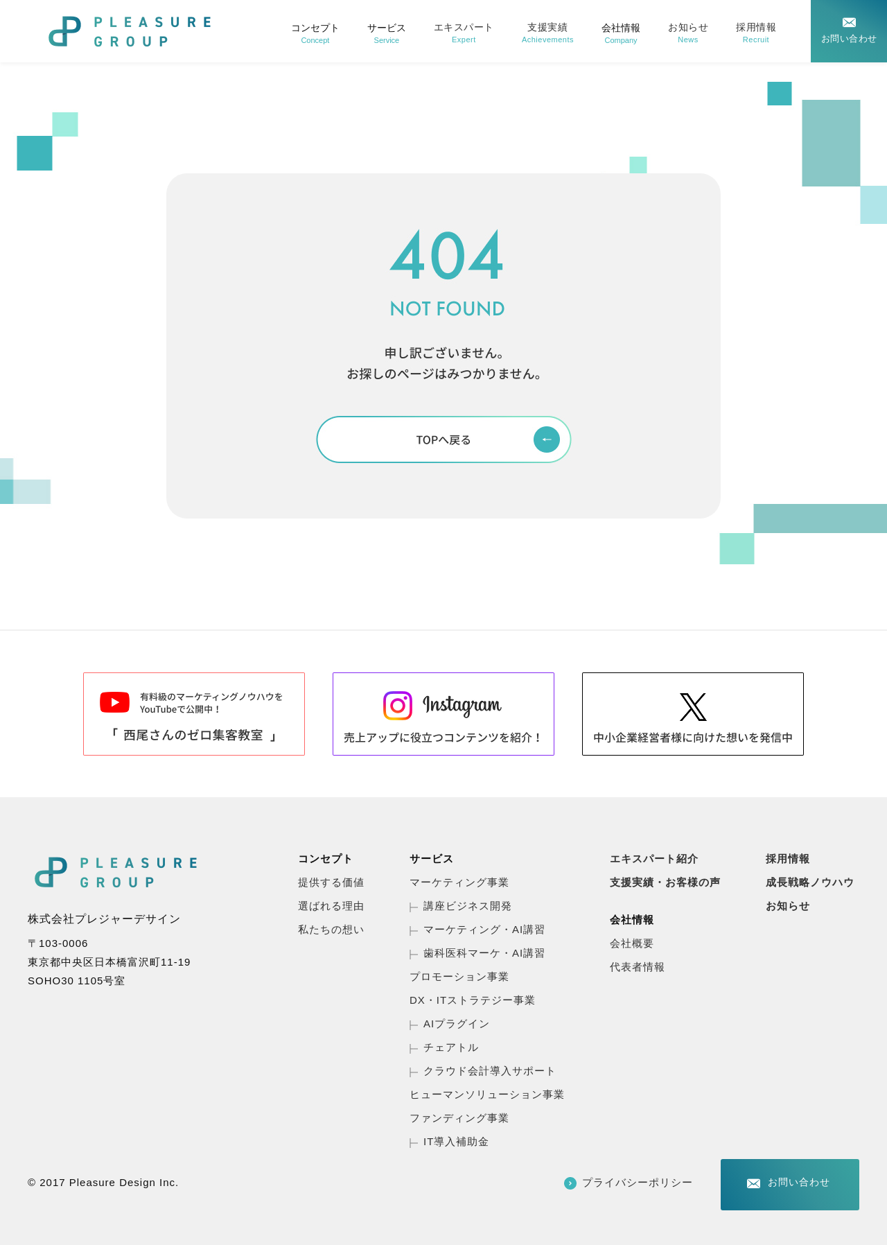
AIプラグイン (456, 1023)
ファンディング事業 (459, 1118)
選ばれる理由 (331, 906)
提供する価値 (331, 882)
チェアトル (451, 1047)
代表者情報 (637, 967)
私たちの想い (331, 929)
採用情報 (756, 32)
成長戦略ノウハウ (810, 882)
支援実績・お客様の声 (665, 882)
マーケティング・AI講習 (484, 929)
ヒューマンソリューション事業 (487, 1094)
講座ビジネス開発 (467, 906)
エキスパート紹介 (654, 858)
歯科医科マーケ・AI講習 (484, 953)
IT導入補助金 (456, 1141)
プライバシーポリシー (637, 1182)
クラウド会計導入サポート (489, 1071)
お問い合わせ (849, 38)
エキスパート (464, 32)
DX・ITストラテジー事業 (473, 1000)
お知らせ (688, 32)
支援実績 (548, 32)
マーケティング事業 (459, 882)
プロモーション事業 (459, 976)
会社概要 (632, 943)
